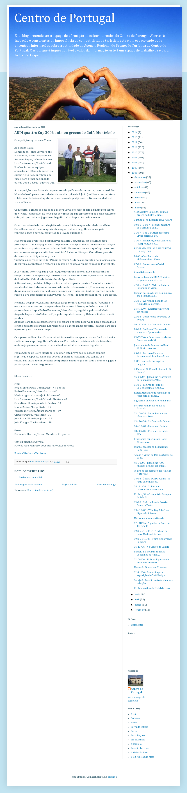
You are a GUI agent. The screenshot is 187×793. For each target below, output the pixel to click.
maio (137, 594)
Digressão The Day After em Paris (152, 400)
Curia (134, 731)
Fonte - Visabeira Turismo (30, 453)
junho (137, 207)
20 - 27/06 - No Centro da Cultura (152, 324)
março (138, 605)
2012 (135, 142)
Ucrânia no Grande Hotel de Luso (152, 588)
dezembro (140, 177)
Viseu (134, 722)
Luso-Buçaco (138, 735)
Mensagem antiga (106, 484)
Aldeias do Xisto (139, 752)
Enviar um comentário (31, 477)
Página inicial (69, 484)
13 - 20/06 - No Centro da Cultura (152, 421)
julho (137, 202)
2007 (135, 168)
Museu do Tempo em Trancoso (150, 567)
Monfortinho (138, 739)
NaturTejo (136, 744)
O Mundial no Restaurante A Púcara (153, 220)
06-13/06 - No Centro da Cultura (151, 547)
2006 (135, 173)
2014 (135, 132)
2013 (135, 137)
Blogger (112, 777)
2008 (135, 162)
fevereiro (139, 610)
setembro (139, 192)
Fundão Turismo (140, 748)
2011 (135, 147)
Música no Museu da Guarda (149, 518)
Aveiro (134, 714)
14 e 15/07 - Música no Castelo (151, 426)
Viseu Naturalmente (144, 272)
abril (137, 599)
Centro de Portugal (64, 18)
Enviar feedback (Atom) (40, 490)
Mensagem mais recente (28, 484)
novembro (140, 182)
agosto (138, 197)
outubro (138, 187)
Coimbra (135, 718)
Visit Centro (137, 625)
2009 (135, 157)
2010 (135, 152)
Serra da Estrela (139, 727)
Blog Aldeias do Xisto (142, 757)
